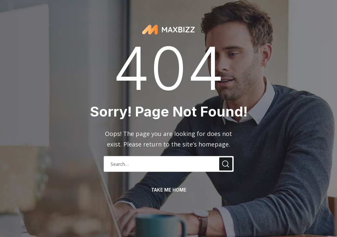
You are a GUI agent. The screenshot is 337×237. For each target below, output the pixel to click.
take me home (168, 190)
